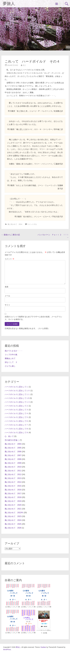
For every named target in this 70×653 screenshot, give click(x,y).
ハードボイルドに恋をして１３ (17, 402)
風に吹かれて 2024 (13, 520)
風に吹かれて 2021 (13, 509)
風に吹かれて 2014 (15, 224)
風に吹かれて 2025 (13, 524)
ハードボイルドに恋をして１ (16, 387)
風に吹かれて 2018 (13, 497)
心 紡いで (9, 436)
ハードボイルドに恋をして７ (16, 425)
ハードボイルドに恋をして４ (16, 413)
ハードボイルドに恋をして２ (16, 406)
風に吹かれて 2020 (13, 505)
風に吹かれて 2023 (13, 516)
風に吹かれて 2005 (13, 448)
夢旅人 (9, 3)
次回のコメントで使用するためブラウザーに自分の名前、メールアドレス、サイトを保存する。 (33, 318)
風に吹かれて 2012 (13, 474)
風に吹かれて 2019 (13, 501)
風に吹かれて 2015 (13, 486)
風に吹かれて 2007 (13, 455)
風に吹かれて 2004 (13, 444)
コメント (9, 259)
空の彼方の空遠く (12, 440)
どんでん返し (10, 366)
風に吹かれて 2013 (13, 478)
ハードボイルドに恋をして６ (16, 421)
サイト (7, 305)
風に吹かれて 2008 (13, 459)
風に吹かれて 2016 (13, 490)
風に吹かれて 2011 (13, 471)
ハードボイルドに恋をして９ (16, 432)
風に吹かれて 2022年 (14, 513)
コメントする (32, 224)
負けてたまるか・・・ (14, 351)
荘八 (24, 65)
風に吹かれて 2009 (13, 463)
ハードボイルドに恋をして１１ (17, 394)
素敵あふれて (10, 358)
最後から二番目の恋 (10, 235)
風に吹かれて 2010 (13, 467)
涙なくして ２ (11, 362)
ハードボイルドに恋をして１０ (17, 391)
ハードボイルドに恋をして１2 (17, 398)
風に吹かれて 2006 (13, 452)
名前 (6, 287)
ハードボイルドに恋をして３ (16, 410)
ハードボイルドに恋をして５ (16, 417)
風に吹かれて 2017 (13, 493)
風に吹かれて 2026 (13, 528)
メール (7, 296)
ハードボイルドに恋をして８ (16, 429)
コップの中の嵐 (11, 355)
